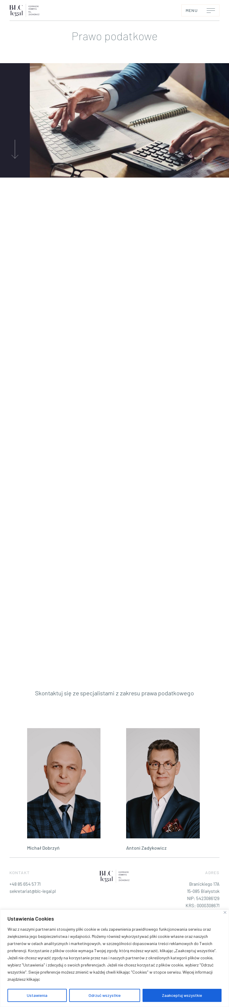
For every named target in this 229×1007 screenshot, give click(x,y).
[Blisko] (225, 912)
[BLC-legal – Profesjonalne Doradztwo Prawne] (24, 10)
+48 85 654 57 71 (25, 884)
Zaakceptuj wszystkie (182, 995)
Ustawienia (37, 995)
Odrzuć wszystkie (105, 995)
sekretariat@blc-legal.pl (33, 891)
